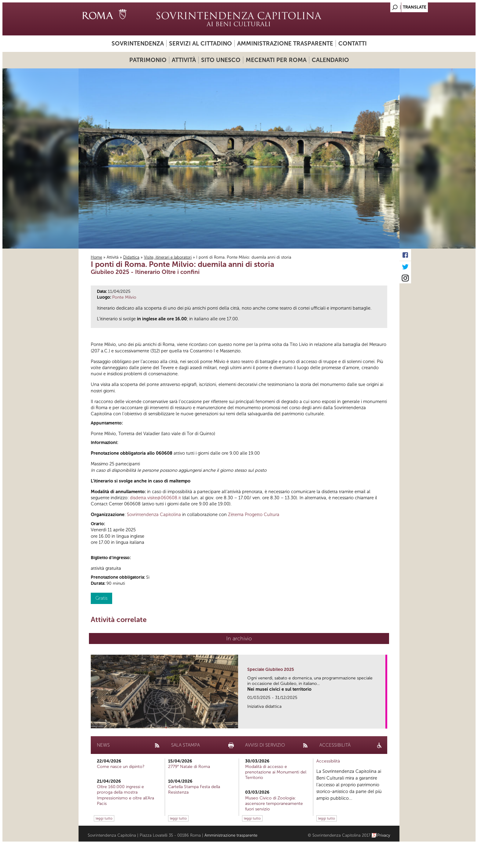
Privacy (383, 835)
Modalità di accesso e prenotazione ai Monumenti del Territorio (275, 772)
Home (96, 257)
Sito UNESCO (221, 60)
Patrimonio (148, 60)
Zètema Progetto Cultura (253, 514)
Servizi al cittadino (200, 43)
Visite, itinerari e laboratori (168, 257)
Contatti (352, 43)
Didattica (131, 257)
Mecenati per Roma (276, 60)
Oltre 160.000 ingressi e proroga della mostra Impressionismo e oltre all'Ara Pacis (125, 795)
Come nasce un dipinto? (121, 766)
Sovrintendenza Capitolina (154, 514)
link (383, 722)
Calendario (330, 60)
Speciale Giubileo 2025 (270, 669)
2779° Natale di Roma (189, 766)
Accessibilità (328, 761)
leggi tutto (104, 818)
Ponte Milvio (124, 297)
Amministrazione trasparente (285, 43)
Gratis (101, 598)
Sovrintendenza (138, 43)
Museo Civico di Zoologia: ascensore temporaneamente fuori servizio (274, 803)
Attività (184, 60)
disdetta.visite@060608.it (155, 497)
